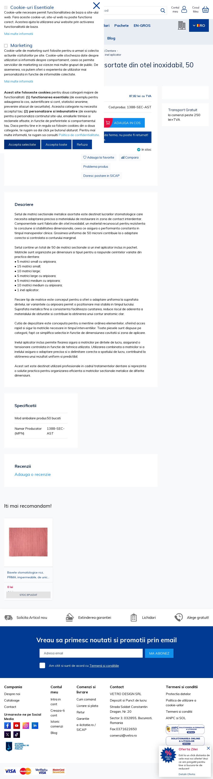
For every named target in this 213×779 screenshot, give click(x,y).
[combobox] (110, 10)
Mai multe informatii (18, 34)
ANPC (170, 718)
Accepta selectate (22, 144)
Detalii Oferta (187, 774)
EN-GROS (142, 25)
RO (199, 25)
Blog (111, 38)
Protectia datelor (178, 694)
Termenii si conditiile (104, 665)
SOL (182, 718)
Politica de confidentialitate (79, 135)
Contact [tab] (117, 686)
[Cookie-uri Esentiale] (5, 7)
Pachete (121, 25)
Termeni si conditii (179, 711)
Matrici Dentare (106, 50)
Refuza (82, 144)
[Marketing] (5, 45)
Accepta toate (56, 144)
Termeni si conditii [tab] (182, 686)
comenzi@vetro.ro (123, 735)
